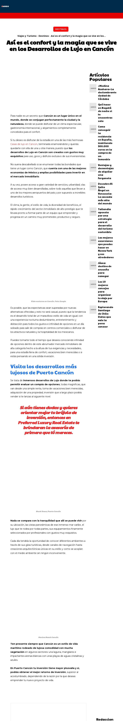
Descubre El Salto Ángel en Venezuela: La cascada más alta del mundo (105, 141)
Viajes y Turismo (27, 35)
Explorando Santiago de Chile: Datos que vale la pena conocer (104, 213)
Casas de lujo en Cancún (23, 144)
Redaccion (104, 652)
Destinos (60, 29)
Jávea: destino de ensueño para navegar (104, 188)
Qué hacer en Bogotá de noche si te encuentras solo (105, 100)
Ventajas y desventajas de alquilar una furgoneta (105, 129)
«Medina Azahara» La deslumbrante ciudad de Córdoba (104, 87)
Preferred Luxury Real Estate (46, 400)
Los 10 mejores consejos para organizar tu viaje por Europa (104, 200)
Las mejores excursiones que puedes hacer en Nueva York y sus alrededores (105, 174)
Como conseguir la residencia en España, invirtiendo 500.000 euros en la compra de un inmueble (105, 115)
